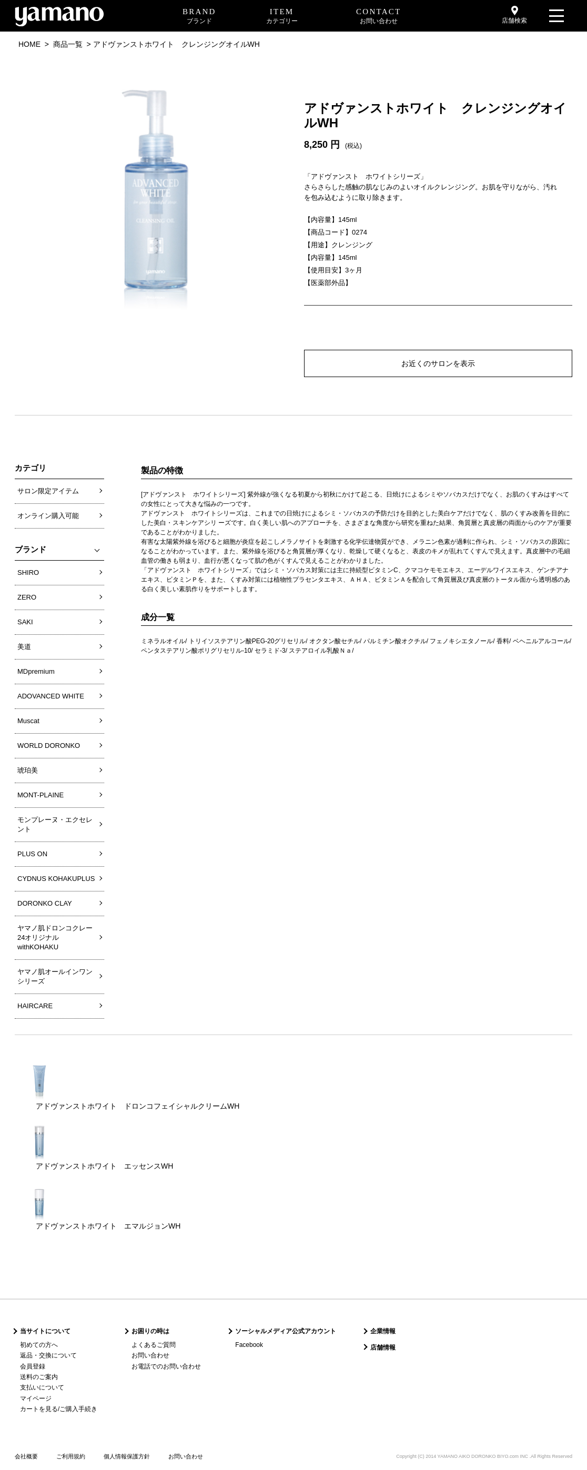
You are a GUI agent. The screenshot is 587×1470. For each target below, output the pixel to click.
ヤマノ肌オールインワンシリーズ (55, 976)
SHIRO (28, 572)
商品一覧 (68, 44)
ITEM (282, 16)
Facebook (249, 1345)
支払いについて (42, 1387)
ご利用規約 (70, 1456)
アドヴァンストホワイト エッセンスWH (104, 1166)
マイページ (36, 1398)
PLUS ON (32, 854)
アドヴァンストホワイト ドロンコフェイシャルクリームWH (137, 1106)
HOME (29, 44)
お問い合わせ (150, 1355)
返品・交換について (48, 1355)
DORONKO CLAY (44, 903)
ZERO (26, 597)
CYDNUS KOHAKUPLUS (56, 879)
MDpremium (36, 671)
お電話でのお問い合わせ (166, 1366)
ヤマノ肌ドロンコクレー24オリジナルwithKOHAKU (55, 937)
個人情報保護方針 (127, 1456)
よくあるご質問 (153, 1345)
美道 (24, 647)
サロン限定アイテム (48, 491)
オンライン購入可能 (48, 516)
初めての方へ (39, 1345)
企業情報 (383, 1331)
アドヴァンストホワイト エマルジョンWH (108, 1226)
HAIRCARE (35, 1006)
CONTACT (379, 16)
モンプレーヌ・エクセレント (55, 824)
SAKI (25, 622)
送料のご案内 (39, 1377)
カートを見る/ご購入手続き (58, 1409)
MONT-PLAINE (40, 795)
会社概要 (26, 1456)
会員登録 (32, 1366)
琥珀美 (27, 770)
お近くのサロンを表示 (438, 363)
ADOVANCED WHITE (50, 696)
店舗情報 (383, 1347)
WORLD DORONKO (48, 745)
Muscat (28, 721)
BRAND (199, 16)
